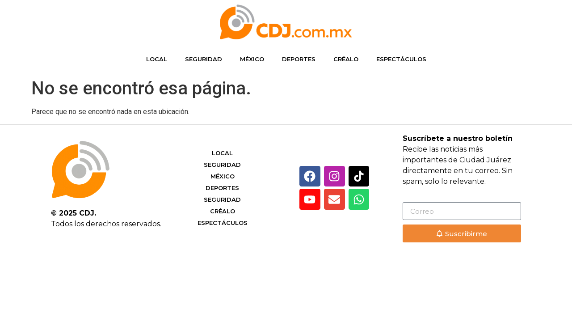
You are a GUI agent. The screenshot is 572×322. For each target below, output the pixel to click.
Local (156, 59)
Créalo (345, 59)
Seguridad (203, 59)
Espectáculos (401, 59)
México (252, 59)
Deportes (298, 59)
